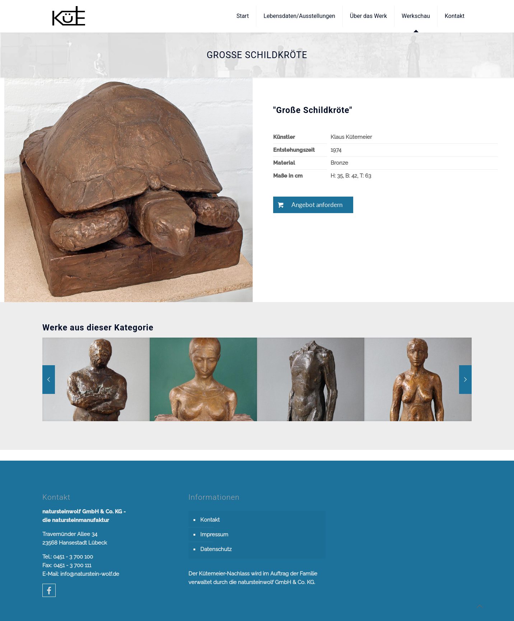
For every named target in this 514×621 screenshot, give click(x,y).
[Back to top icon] (479, 606)
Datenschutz (216, 549)
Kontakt (210, 520)
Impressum (214, 534)
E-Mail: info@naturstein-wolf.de (80, 574)
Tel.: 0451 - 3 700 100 (67, 557)
